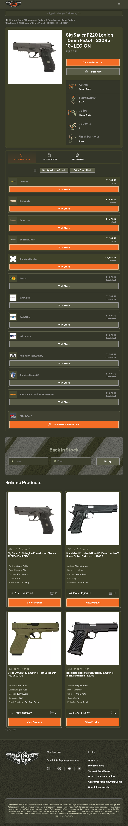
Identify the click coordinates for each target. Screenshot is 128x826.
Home (11, 19)
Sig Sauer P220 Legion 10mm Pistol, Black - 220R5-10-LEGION (32, 554)
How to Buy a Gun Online (101, 776)
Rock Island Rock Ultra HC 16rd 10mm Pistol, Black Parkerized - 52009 (90, 674)
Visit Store (64, 189)
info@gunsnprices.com (67, 760)
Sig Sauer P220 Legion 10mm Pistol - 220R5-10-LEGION (37, 22)
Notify (107, 461)
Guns (20, 19)
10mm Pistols (68, 19)
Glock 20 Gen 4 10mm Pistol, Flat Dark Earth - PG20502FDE (33, 674)
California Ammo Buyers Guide (105, 781)
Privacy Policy (96, 765)
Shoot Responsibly (98, 787)
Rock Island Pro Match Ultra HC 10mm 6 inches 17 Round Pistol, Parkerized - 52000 (92, 554)
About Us (93, 760)
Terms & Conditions (99, 770)
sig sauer (12, 730)
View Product (34, 602)
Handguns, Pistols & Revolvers (42, 19)
